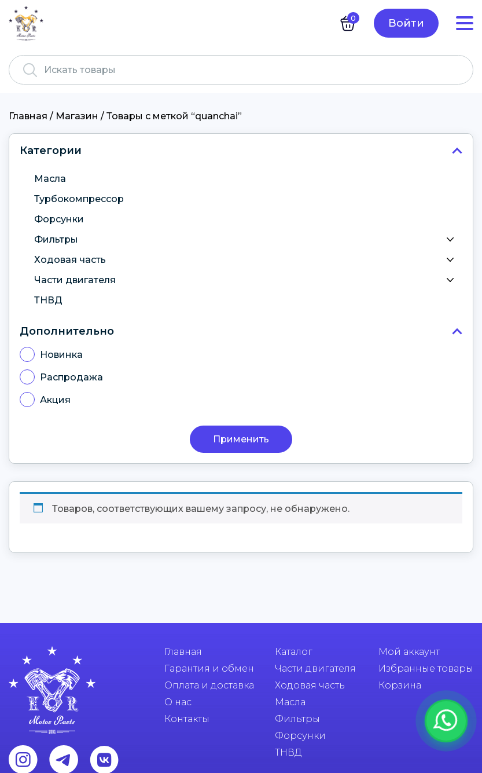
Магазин (77, 116)
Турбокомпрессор (79, 198)
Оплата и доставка (209, 685)
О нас (178, 702)
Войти (406, 23)
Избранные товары (425, 668)
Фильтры (246, 239)
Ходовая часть (246, 260)
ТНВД (48, 300)
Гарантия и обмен (209, 668)
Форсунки (59, 219)
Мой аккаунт (409, 651)
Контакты (186, 718)
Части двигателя (246, 280)
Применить (241, 439)
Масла (50, 178)
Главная (28, 116)
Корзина (399, 685)
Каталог (293, 651)
